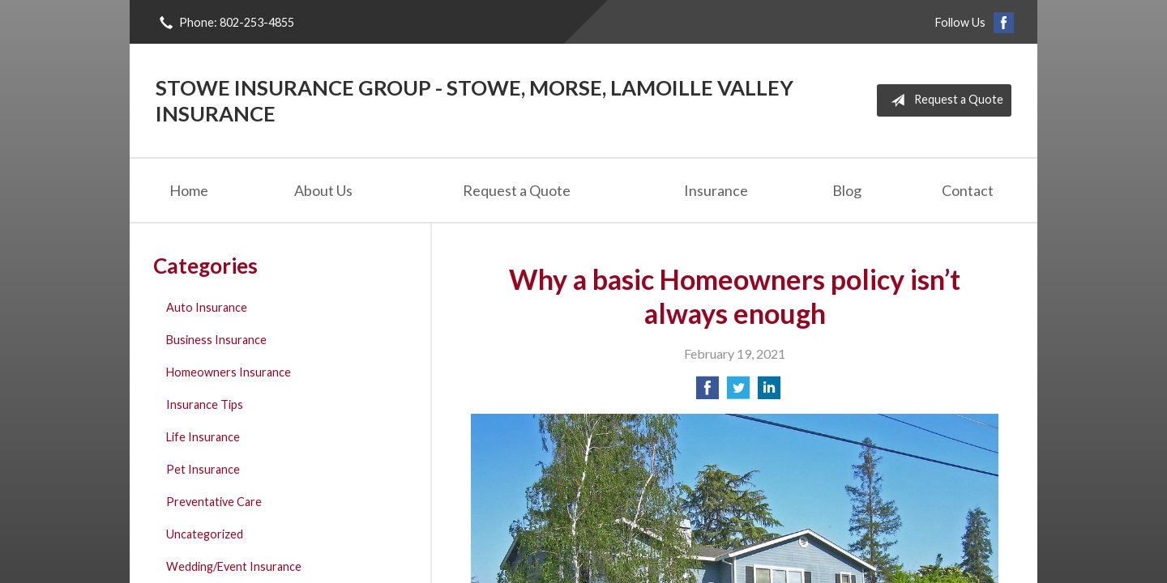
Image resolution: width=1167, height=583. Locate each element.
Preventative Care (214, 502)
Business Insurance (216, 340)
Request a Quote (943, 100)
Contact (968, 190)
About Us (323, 190)
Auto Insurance (206, 307)
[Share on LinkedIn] (769, 392)
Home (188, 190)
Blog (846, 190)
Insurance (716, 190)
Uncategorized (204, 534)
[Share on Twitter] (738, 392)
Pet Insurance (203, 469)
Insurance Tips (204, 404)
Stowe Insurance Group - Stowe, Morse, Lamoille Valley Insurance (474, 100)
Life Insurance (203, 437)
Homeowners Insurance (228, 372)
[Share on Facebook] (707, 392)
